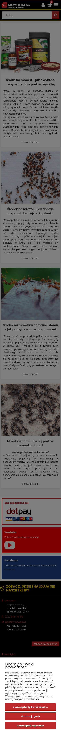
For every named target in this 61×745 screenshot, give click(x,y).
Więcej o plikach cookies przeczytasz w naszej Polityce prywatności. (28, 697)
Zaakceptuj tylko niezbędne (30, 707)
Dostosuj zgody (30, 716)
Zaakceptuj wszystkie (30, 725)
